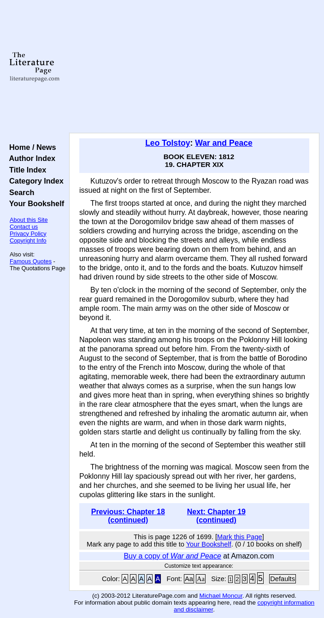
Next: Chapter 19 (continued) (216, 516)
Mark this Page (239, 537)
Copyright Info (28, 240)
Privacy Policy (28, 233)
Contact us (24, 226)
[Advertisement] (194, 66)
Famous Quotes (31, 261)
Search (19, 192)
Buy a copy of (172, 556)
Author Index (30, 158)
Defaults (282, 578)
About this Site (29, 219)
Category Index (34, 181)
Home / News (30, 147)
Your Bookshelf (34, 203)
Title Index (25, 170)
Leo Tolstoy (167, 143)
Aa (189, 578)
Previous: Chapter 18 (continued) (128, 516)
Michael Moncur (221, 595)
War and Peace (224, 143)
